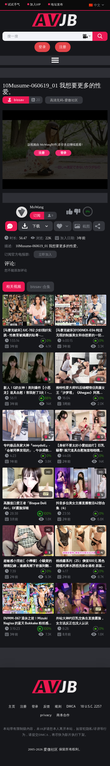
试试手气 (14, 4)
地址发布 (57, 4)
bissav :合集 (40, 286)
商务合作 (63, 715)
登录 (42, 47)
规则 (58, 706)
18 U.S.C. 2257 (91, 706)
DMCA (71, 706)
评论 (9, 263)
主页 (11, 706)
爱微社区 (51, 749)
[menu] (55, 60)
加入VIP (35, 4)
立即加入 (45, 254)
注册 (62, 47)
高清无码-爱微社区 (64, 100)
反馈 (46, 706)
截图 (86, 226)
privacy (46, 715)
